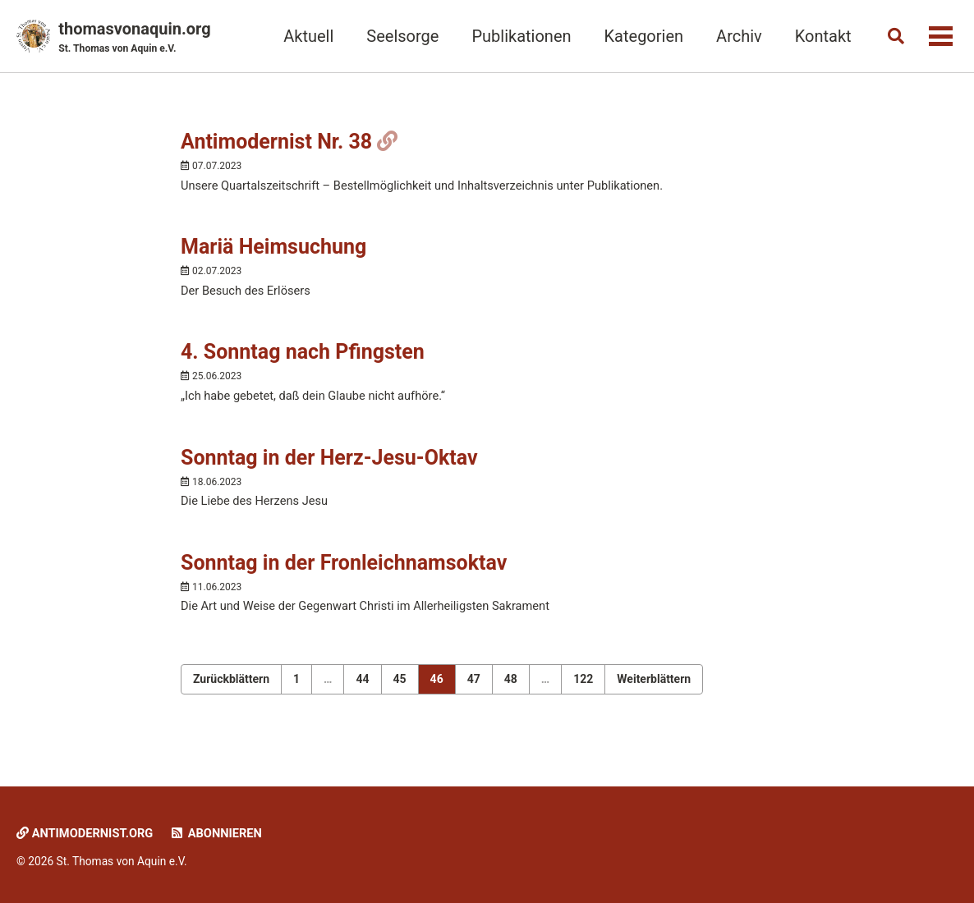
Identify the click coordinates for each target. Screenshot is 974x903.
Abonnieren (219, 834)
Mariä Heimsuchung (273, 250)
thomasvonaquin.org (134, 38)
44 (362, 686)
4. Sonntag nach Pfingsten (303, 356)
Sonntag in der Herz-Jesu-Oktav (329, 462)
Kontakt (819, 36)
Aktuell (305, 36)
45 (400, 686)
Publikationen (517, 36)
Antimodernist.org (86, 834)
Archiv (735, 36)
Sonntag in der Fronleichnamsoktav (344, 569)
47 (473, 686)
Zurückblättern (231, 686)
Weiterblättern (654, 686)
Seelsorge (399, 36)
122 (583, 686)
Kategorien (640, 36)
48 (510, 686)
